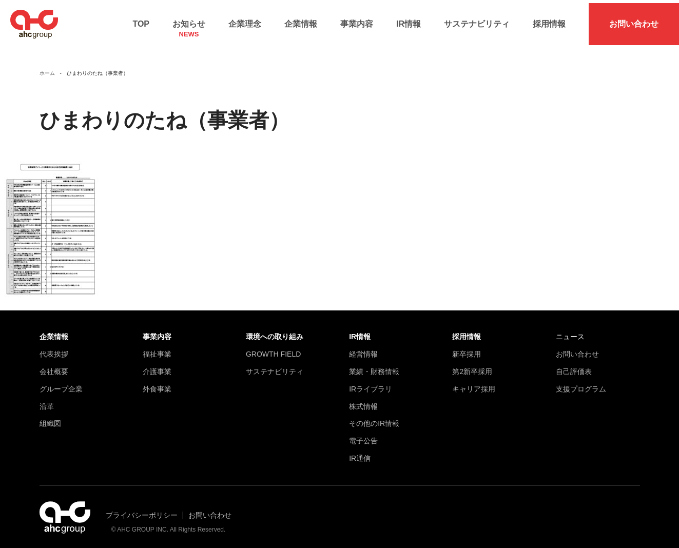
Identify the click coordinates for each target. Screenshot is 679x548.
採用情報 (549, 20)
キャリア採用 (473, 383)
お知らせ (188, 23)
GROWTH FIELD (273, 348)
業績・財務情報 (374, 366)
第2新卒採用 (472, 366)
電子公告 (363, 435)
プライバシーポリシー (142, 509)
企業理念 (244, 20)
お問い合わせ (633, 20)
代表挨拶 (54, 348)
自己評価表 (574, 366)
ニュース (570, 331)
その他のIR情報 (374, 418)
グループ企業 (61, 383)
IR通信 (360, 452)
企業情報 (300, 20)
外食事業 (157, 383)
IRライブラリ (370, 383)
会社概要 (54, 366)
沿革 (47, 400)
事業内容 (356, 20)
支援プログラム (581, 383)
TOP (140, 20)
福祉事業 (157, 348)
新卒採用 (466, 348)
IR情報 (408, 20)
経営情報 (363, 348)
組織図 (50, 418)
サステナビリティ (477, 20)
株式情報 (363, 400)
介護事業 (157, 366)
